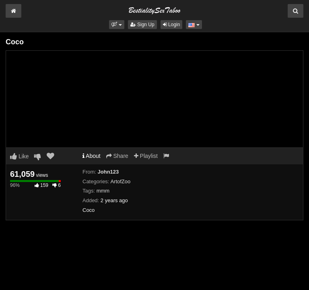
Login (171, 24)
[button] (116, 24)
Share (117, 156)
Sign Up (142, 24)
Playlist (146, 156)
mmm (103, 191)
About (91, 156)
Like (19, 156)
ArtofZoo (120, 181)
